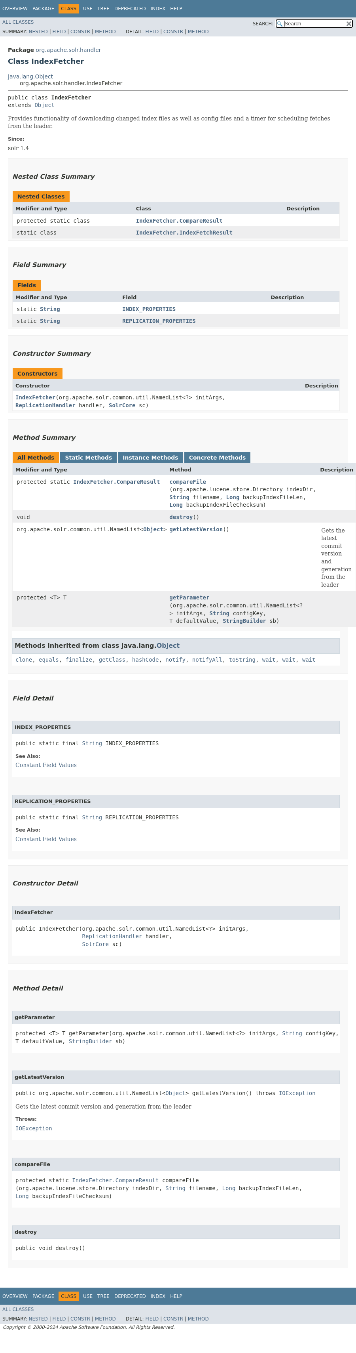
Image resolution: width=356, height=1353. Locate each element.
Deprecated (130, 8)
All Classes (18, 22)
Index (158, 8)
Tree (103, 8)
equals (49, 659)
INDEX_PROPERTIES (149, 309)
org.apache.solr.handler (68, 50)
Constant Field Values (46, 765)
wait (269, 659)
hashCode (145, 659)
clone (23, 659)
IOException (297, 1093)
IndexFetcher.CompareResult (179, 221)
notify (175, 659)
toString (242, 659)
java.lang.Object (30, 76)
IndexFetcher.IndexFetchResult (184, 232)
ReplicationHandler (45, 405)
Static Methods (88, 457)
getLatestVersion (196, 529)
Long (233, 497)
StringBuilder (244, 621)
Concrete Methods (217, 457)
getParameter (189, 597)
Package (43, 8)
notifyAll (207, 659)
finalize (78, 659)
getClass (112, 659)
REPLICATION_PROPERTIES (158, 321)
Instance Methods (150, 457)
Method (105, 31)
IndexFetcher (35, 397)
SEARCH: (263, 24)
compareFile (187, 482)
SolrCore (122, 405)
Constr (80, 31)
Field (59, 31)
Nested (37, 31)
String (50, 309)
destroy (181, 517)
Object (44, 105)
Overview (15, 8)
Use (88, 8)
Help (176, 8)
